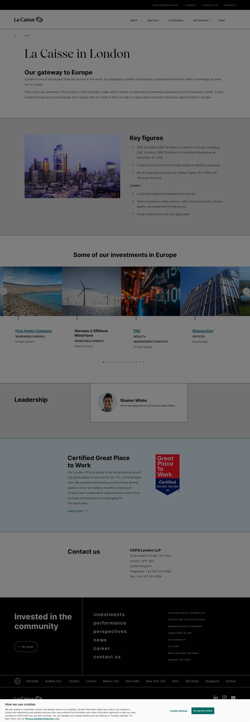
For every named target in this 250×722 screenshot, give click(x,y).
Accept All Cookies (202, 710)
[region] (125, 710)
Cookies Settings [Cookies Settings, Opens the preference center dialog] (178, 710)
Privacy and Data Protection (39, 718)
